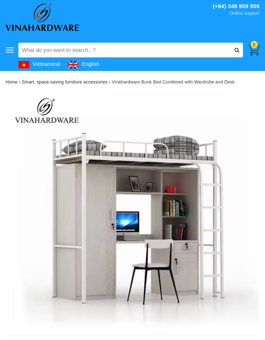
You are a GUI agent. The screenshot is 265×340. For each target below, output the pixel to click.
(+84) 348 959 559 (236, 6)
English (83, 64)
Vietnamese (39, 64)
